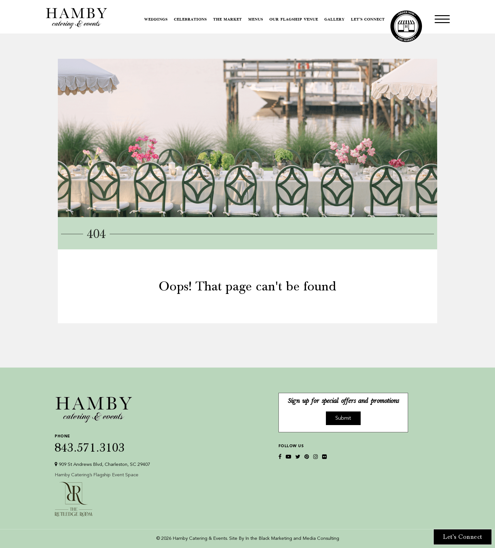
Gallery (334, 19)
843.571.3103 (102, 442)
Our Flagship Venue (293, 19)
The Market (227, 19)
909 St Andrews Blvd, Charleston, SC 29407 (102, 464)
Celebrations (190, 19)
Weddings (156, 19)
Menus (255, 19)
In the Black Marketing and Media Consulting (292, 538)
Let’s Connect (368, 19)
